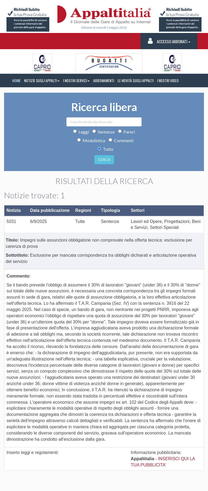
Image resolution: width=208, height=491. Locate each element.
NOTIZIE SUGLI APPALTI (42, 80)
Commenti (121, 140)
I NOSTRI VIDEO (168, 80)
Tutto (105, 149)
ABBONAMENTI (103, 80)
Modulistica (91, 140)
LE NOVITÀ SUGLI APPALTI (136, 80)
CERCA (104, 159)
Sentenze (103, 131)
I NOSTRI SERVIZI (76, 80)
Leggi (81, 131)
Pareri (126, 131)
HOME (16, 80)
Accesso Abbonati (169, 41)
